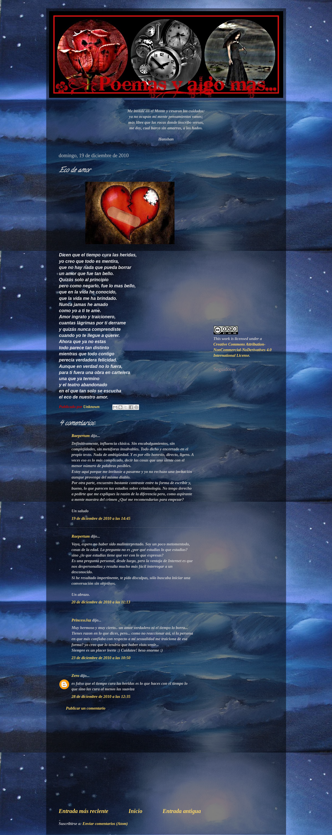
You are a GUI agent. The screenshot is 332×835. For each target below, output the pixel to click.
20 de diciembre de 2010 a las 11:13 (101, 602)
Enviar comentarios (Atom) (105, 823)
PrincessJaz (81, 620)
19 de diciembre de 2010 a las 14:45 (101, 518)
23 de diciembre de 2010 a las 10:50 (101, 658)
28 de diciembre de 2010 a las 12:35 (101, 696)
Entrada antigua (182, 811)
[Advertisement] (130, 764)
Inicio (135, 811)
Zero (75, 675)
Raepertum (81, 435)
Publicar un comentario (86, 708)
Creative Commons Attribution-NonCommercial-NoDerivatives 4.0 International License (243, 350)
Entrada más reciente (83, 811)
